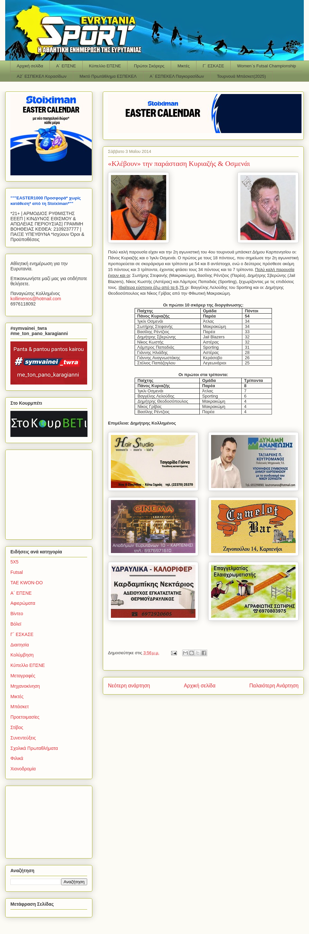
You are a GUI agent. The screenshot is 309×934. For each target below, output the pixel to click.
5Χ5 (14, 561)
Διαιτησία (19, 644)
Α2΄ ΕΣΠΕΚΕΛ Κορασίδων (42, 76)
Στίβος (16, 727)
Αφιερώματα (22, 603)
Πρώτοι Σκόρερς (149, 65)
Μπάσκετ (19, 706)
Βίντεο (16, 613)
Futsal (16, 572)
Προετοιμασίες (24, 717)
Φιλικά (16, 758)
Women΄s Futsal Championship (266, 65)
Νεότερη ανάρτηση (129, 685)
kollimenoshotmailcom (35, 298)
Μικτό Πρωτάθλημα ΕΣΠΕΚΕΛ (108, 76)
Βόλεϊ (15, 624)
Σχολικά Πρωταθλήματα (34, 748)
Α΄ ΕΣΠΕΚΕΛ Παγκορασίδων (177, 76)
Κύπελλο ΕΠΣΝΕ (105, 65)
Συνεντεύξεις (23, 737)
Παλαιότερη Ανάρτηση (274, 685)
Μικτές (184, 65)
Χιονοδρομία (23, 768)
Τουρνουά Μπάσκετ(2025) (241, 76)
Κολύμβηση (22, 654)
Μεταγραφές (22, 675)
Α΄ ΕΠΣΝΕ (66, 65)
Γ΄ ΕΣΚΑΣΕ (213, 65)
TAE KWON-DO (26, 582)
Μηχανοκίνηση (25, 686)
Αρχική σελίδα (30, 65)
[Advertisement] (51, 493)
